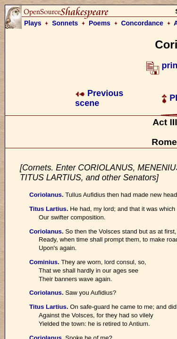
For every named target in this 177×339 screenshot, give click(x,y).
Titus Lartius (48, 208)
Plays (33, 23)
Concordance (142, 23)
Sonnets (65, 23)
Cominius (43, 262)
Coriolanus (45, 194)
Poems (99, 23)
